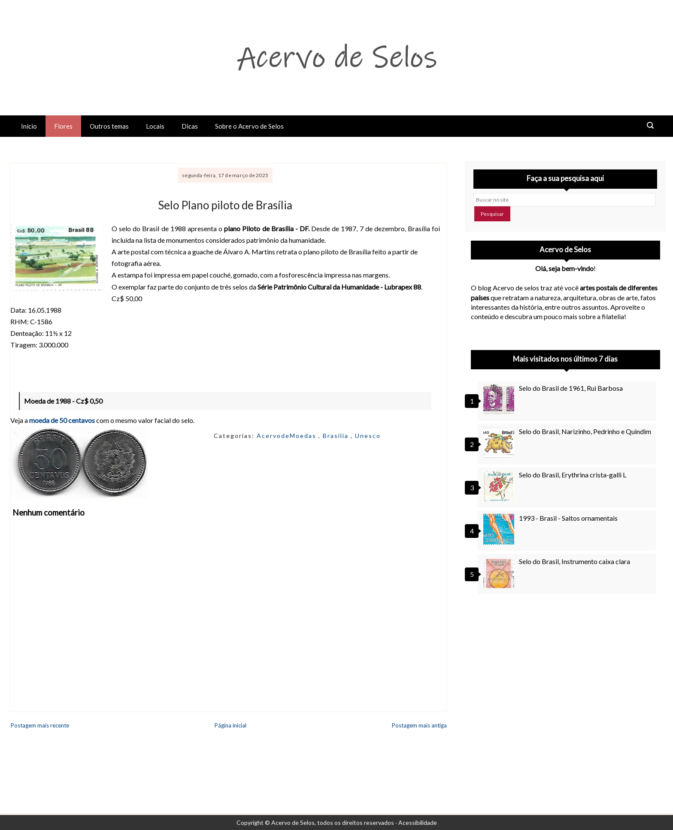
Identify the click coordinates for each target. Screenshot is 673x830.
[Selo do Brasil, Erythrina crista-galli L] (500, 486)
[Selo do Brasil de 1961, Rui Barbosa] (500, 399)
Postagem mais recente (40, 725)
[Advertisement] (565, 678)
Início (29, 126)
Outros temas (109, 126)
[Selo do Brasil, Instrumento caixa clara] (500, 572)
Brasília (337, 435)
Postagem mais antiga (419, 725)
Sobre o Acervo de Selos (249, 126)
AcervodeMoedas (287, 435)
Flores (63, 126)
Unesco (368, 435)
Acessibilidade (417, 822)
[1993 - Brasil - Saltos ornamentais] (500, 529)
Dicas (190, 126)
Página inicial (230, 725)
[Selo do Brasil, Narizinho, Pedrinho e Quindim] (500, 442)
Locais (155, 126)
